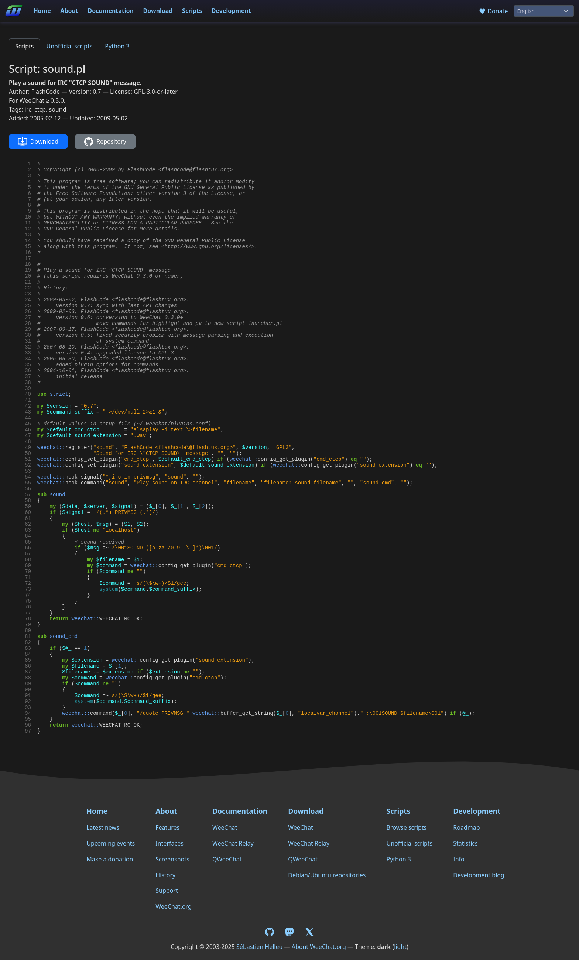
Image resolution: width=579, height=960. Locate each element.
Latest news (102, 827)
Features (167, 827)
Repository (105, 141)
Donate (493, 11)
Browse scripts (406, 827)
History (165, 875)
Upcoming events (110, 843)
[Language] (544, 11)
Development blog (478, 875)
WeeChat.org (173, 906)
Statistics (465, 843)
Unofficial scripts (69, 46)
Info (459, 859)
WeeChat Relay (233, 843)
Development (231, 11)
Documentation (111, 11)
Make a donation (109, 859)
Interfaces (169, 843)
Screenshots (172, 859)
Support (166, 891)
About (69, 11)
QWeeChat (227, 859)
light (400, 947)
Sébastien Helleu (259, 947)
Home (42, 11)
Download (158, 11)
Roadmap (466, 827)
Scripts (192, 11)
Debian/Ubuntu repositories (327, 875)
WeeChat (224, 827)
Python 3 (117, 46)
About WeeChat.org (319, 947)
